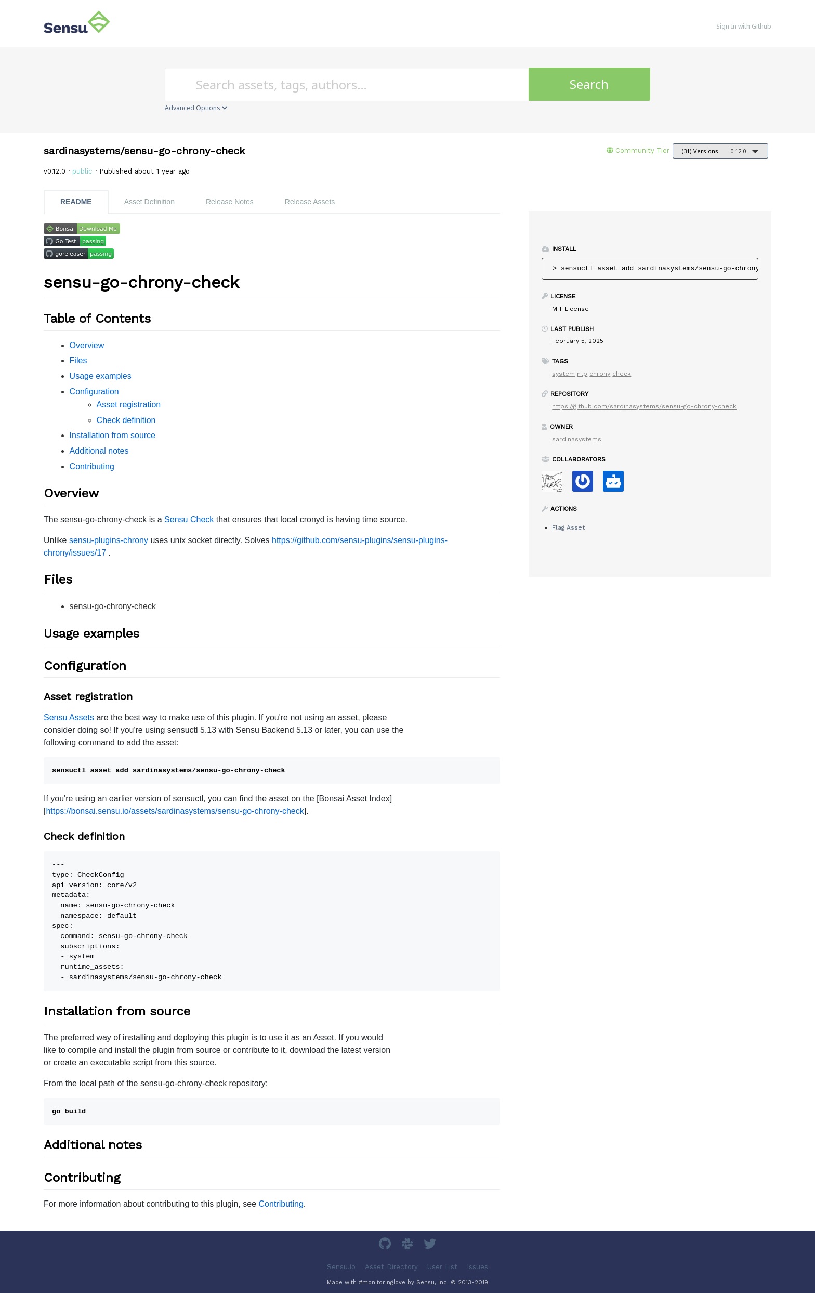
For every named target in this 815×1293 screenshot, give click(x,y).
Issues (477, 1266)
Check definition (126, 420)
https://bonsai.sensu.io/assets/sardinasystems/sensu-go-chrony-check (175, 811)
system (563, 373)
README (76, 201)
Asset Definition (149, 201)
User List (442, 1266)
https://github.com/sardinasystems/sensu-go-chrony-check (644, 406)
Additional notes (99, 450)
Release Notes (230, 201)
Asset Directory (391, 1266)
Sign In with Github (743, 26)
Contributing (92, 466)
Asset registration (129, 404)
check (621, 373)
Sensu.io (341, 1266)
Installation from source (112, 435)
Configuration (94, 391)
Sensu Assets (69, 717)
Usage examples (101, 376)
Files (78, 360)
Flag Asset (568, 527)
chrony (599, 373)
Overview (87, 345)
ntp (582, 373)
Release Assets (310, 201)
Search (589, 84)
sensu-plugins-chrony (108, 540)
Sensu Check (189, 519)
